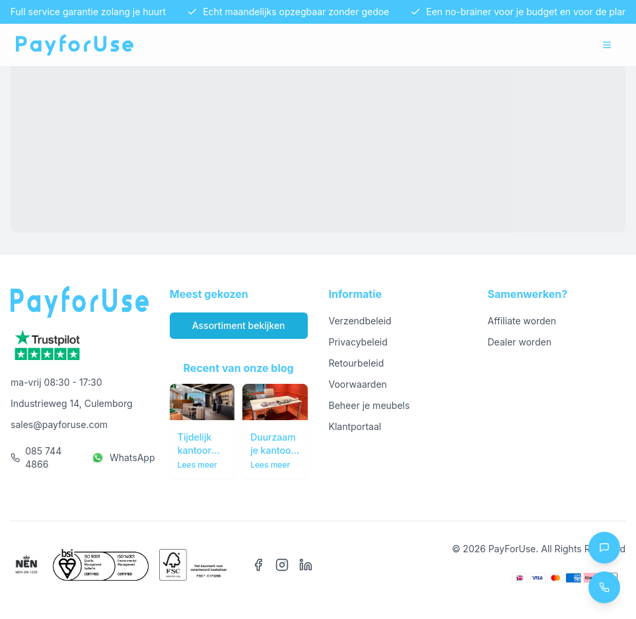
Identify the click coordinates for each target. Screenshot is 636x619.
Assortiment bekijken (238, 325)
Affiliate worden (521, 320)
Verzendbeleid (360, 320)
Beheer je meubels (369, 405)
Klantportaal (355, 426)
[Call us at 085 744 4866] (604, 587)
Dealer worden (519, 341)
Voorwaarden (358, 384)
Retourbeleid (356, 363)
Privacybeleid (358, 341)
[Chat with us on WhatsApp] (604, 548)
